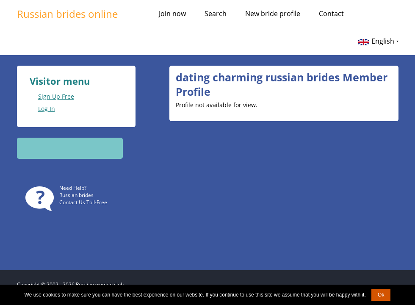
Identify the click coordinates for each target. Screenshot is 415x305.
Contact (331, 13)
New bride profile (272, 13)
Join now (172, 13)
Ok (381, 295)
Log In (46, 109)
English (382, 41)
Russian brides (76, 195)
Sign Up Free (56, 96)
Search (216, 13)
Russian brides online (67, 14)
